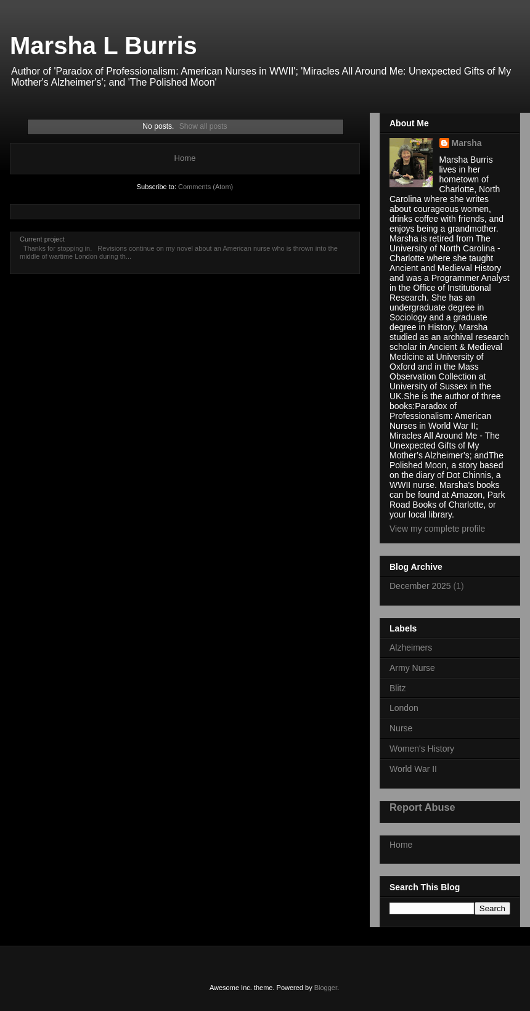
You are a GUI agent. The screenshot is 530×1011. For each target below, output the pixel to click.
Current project (42, 239)
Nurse (400, 728)
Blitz (397, 688)
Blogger (325, 987)
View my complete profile (437, 529)
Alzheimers (410, 647)
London (403, 708)
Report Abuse (422, 807)
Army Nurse (412, 668)
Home (184, 158)
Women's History (421, 748)
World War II (413, 769)
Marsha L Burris (103, 45)
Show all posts (203, 126)
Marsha (467, 143)
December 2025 (420, 586)
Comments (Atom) (205, 186)
